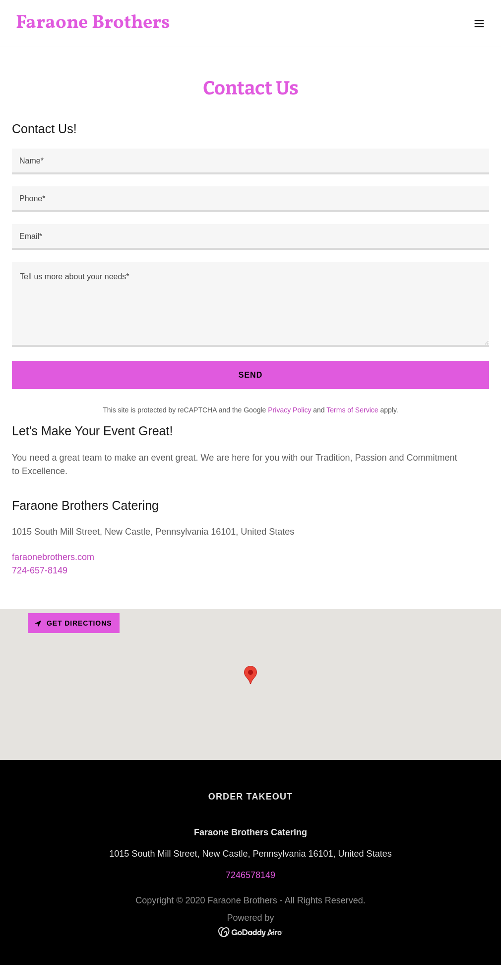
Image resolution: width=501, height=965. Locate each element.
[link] (93, 25)
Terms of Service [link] (352, 410)
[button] (479, 23)
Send (251, 375)
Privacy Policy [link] (289, 410)
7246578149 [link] (250, 875)
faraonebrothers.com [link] (53, 557)
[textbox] (250, 161)
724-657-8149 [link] (39, 570)
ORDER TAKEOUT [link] (250, 797)
